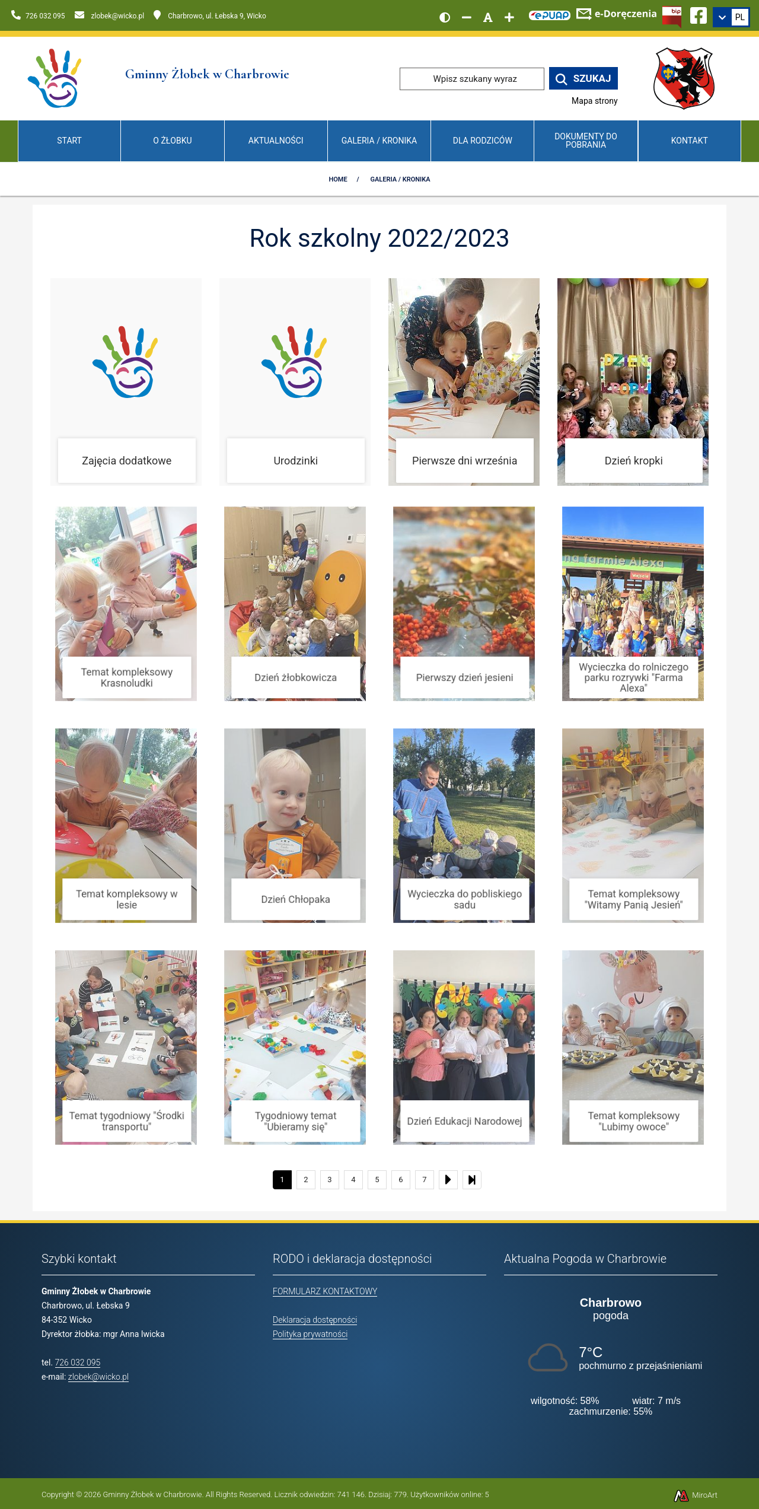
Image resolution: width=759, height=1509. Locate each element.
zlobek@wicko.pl (98, 1376)
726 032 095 (78, 1362)
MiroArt (694, 1495)
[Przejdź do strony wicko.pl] (688, 78)
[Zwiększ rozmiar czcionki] (509, 17)
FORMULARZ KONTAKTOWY (325, 1291)
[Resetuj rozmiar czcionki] (488, 17)
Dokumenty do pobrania (585, 140)
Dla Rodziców (482, 140)
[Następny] (448, 1179)
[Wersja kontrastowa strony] (444, 17)
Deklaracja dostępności (315, 1320)
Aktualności (276, 140)
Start (69, 140)
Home (338, 179)
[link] (731, 17)
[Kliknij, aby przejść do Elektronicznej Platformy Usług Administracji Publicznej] (549, 13)
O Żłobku (172, 140)
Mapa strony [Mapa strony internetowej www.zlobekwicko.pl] (595, 101)
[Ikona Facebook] (698, 13)
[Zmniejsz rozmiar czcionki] (466, 17)
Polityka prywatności (310, 1334)
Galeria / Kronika (379, 140)
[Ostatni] (472, 1179)
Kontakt (689, 140)
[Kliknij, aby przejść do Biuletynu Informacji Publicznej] (671, 16)
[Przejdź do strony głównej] (55, 78)
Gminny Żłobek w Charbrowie (152, 1494)
